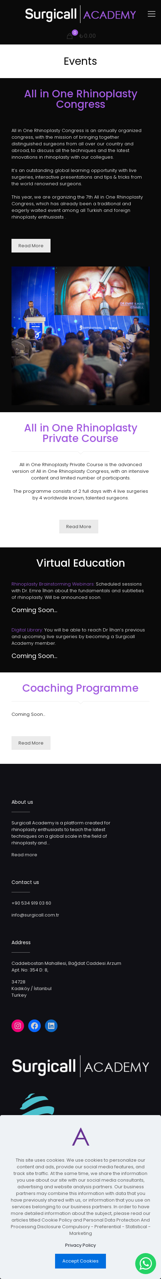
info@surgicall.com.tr (35, 915)
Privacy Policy (80, 1245)
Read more (24, 854)
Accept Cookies (80, 1261)
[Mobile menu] (152, 14)
